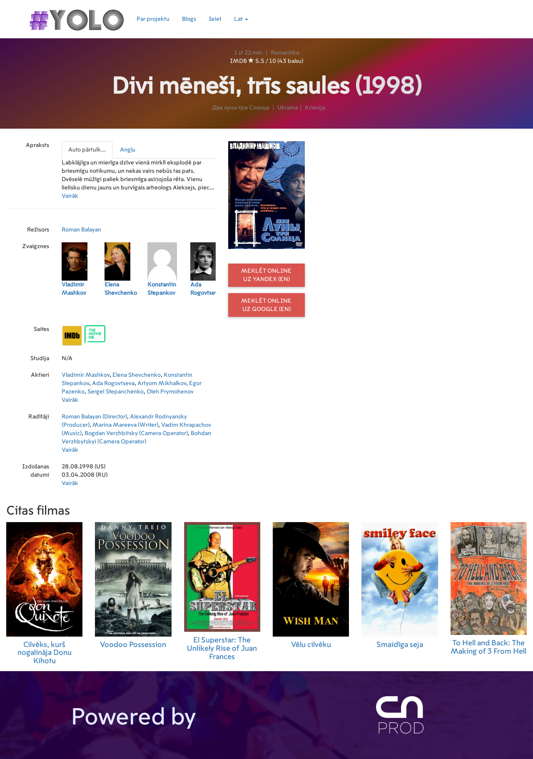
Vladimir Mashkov (86, 375)
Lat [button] (241, 19)
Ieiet (215, 19)
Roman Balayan (81, 230)
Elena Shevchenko (136, 375)
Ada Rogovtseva (113, 383)
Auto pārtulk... (87, 150)
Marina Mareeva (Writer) (125, 425)
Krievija (315, 108)
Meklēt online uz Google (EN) (266, 305)
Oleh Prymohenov (170, 392)
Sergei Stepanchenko (115, 392)
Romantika (285, 53)
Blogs (189, 19)
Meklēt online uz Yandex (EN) (266, 275)
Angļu (127, 150)
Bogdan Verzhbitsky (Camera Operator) (136, 433)
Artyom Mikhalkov (161, 383)
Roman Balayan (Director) (94, 417)
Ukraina (287, 108)
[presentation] (87, 150)
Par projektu (153, 19)
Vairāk (70, 196)
